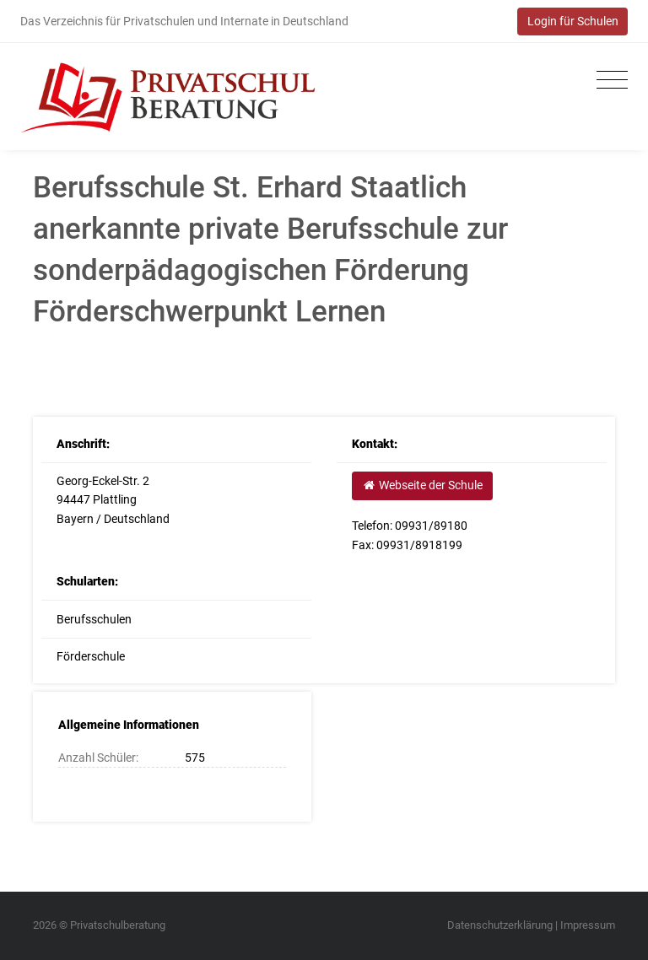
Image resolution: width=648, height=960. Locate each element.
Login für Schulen (572, 21)
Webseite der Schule (422, 485)
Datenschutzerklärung (500, 925)
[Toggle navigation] (608, 80)
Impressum (587, 925)
